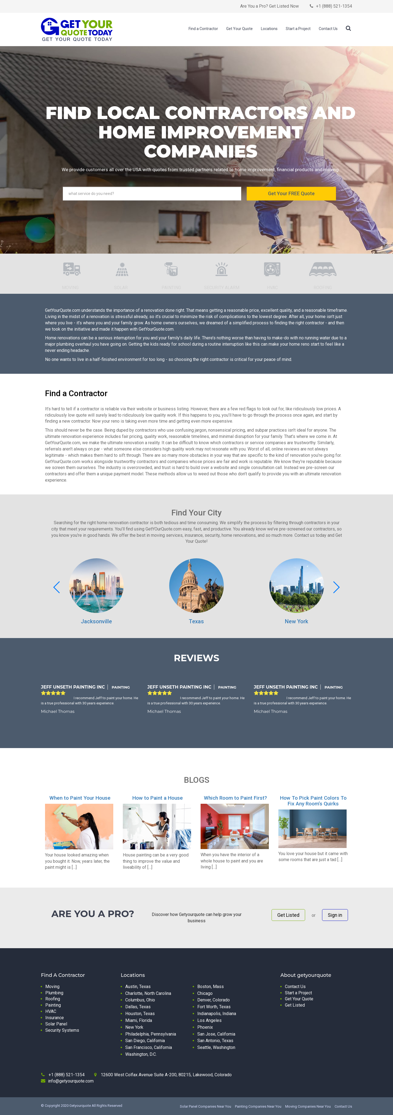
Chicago (205, 993)
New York (296, 621)
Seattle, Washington (216, 1047)
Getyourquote (80, 1106)
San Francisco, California (148, 1047)
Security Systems (62, 1030)
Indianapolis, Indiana (216, 1013)
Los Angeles (209, 1020)
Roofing (52, 998)
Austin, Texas (138, 986)
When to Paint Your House (80, 798)
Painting (53, 1005)
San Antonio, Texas (215, 1040)
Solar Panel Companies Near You (205, 1106)
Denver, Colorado (213, 1000)
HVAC (50, 1011)
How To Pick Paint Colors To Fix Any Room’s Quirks (313, 801)
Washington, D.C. (141, 1054)
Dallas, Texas (138, 1006)
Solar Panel (56, 1024)
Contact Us (328, 28)
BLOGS (196, 780)
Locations (269, 28)
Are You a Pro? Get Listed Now (269, 6)
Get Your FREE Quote (291, 193)
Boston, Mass (210, 986)
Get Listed (288, 915)
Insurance (54, 1017)
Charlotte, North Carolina (148, 993)
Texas (196, 621)
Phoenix (205, 1027)
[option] (70, 278)
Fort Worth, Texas (214, 1006)
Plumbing (54, 992)
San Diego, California (145, 1040)
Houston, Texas (140, 1013)
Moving (52, 986)
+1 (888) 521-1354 (334, 6)
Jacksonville (96, 621)
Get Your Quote (239, 28)
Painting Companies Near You (258, 1106)
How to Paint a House (157, 798)
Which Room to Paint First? (235, 798)
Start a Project (298, 28)
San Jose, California (216, 1034)
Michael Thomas (58, 711)
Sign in (335, 915)
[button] (336, 587)
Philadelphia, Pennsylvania (150, 1034)
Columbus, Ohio (140, 1000)
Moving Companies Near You (308, 1106)
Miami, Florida (138, 1020)
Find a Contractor (203, 28)
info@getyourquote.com (71, 1081)
